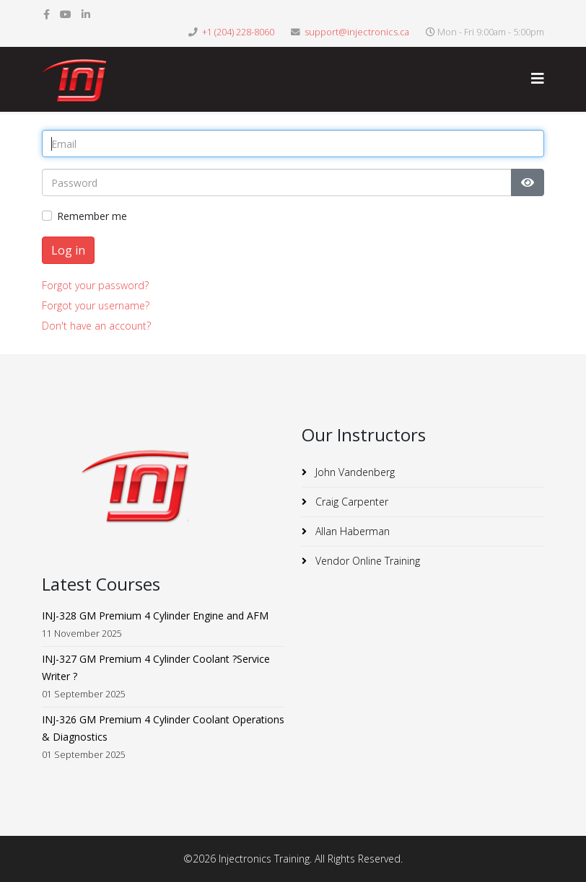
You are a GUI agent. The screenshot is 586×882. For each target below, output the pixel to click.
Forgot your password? (95, 285)
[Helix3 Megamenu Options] (537, 78)
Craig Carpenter (350, 501)
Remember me (92, 216)
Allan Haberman (351, 531)
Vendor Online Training (366, 561)
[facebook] (46, 14)
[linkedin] (86, 14)
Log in (68, 250)
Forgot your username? (95, 305)
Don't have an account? (96, 325)
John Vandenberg (353, 472)
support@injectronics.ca (357, 32)
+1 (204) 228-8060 (238, 32)
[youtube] (65, 14)
